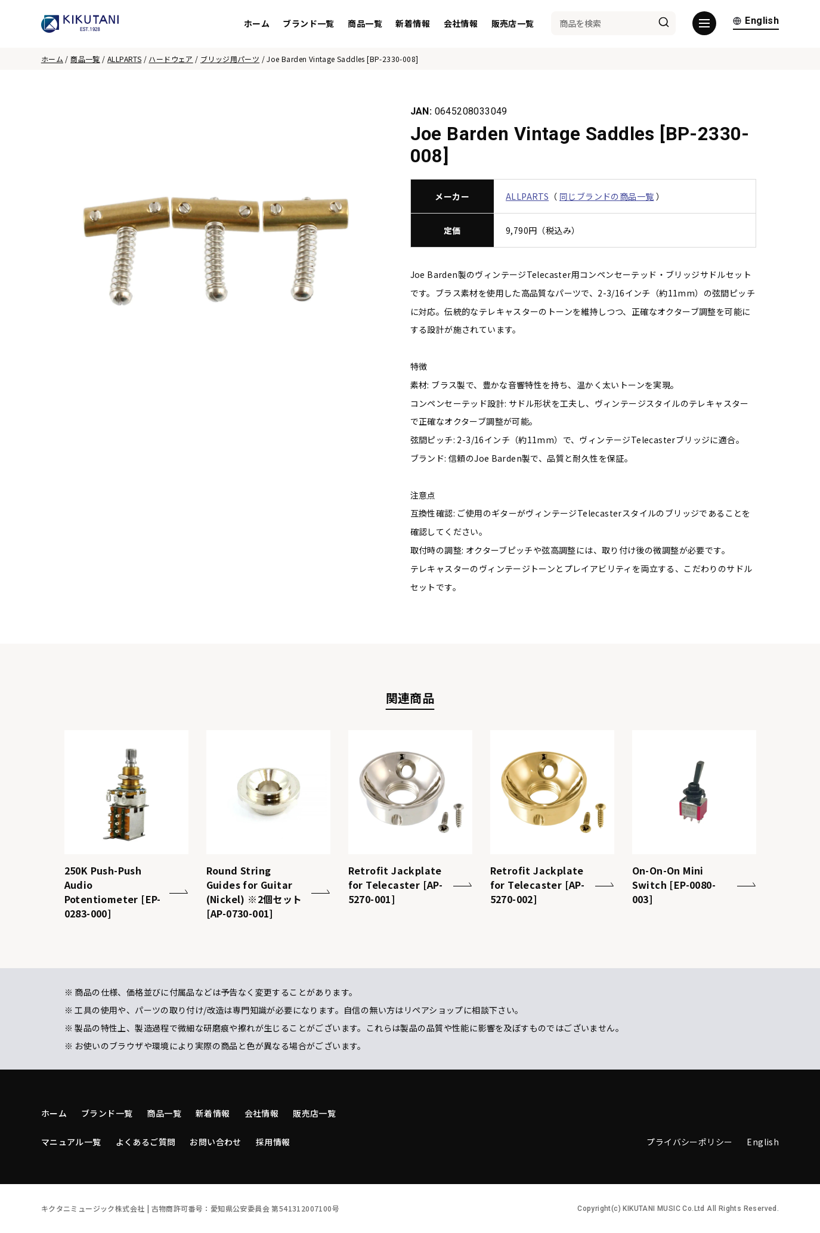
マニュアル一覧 (71, 1142)
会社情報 (461, 24)
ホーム (257, 24)
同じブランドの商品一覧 (606, 196)
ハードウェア (170, 59)
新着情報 (412, 24)
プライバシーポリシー (689, 1142)
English (756, 22)
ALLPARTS (124, 59)
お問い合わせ (215, 1142)
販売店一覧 (512, 24)
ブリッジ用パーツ (229, 59)
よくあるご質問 (146, 1142)
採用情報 (273, 1142)
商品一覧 (365, 24)
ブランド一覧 (308, 24)
